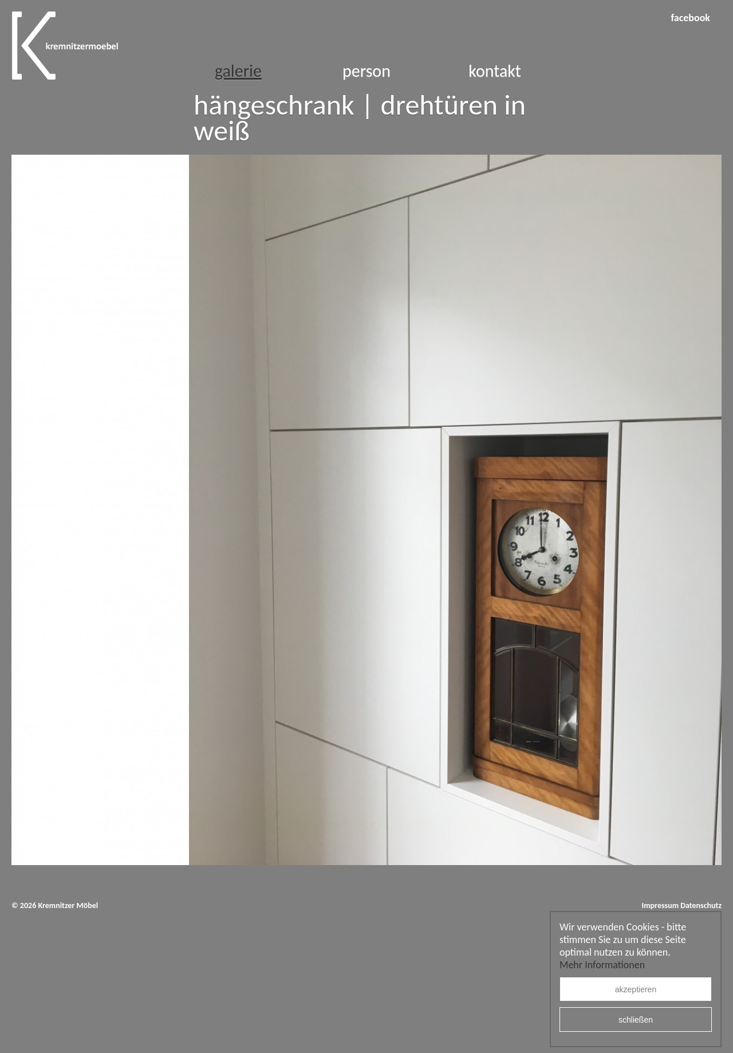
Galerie (238, 70)
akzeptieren (635, 989)
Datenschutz (701, 905)
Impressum (660, 905)
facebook (690, 17)
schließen (635, 1019)
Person (366, 70)
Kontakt (494, 70)
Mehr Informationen (602, 964)
